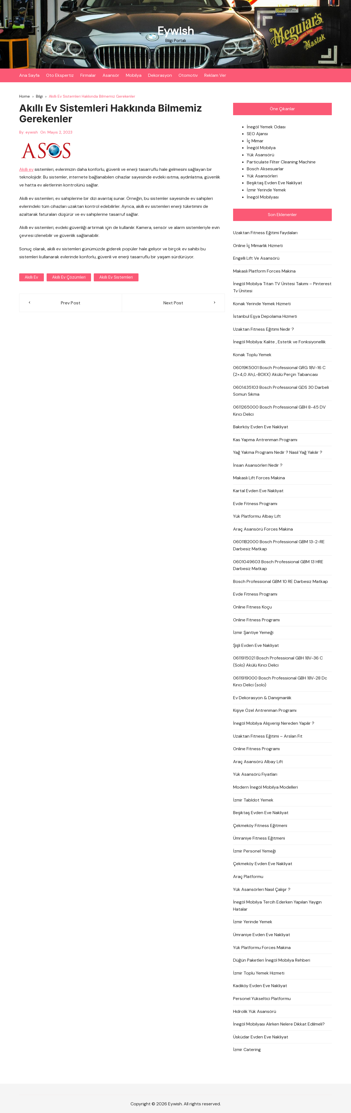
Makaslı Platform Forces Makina (264, 271)
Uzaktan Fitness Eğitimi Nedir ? (263, 329)
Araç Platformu (248, 876)
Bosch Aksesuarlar (265, 169)
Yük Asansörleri (262, 176)
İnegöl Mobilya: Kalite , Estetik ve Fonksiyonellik (279, 342)
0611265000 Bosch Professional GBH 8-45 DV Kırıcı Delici (279, 410)
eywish (32, 132)
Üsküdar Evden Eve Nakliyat (260, 1037)
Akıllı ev (26, 169)
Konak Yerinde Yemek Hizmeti (262, 304)
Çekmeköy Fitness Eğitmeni (260, 825)
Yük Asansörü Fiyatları (255, 774)
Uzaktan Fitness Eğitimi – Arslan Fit (267, 736)
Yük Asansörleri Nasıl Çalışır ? (261, 889)
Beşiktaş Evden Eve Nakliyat (274, 183)
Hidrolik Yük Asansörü (254, 1011)
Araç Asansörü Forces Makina (263, 529)
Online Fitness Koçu (252, 607)
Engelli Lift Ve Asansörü (256, 258)
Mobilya (133, 75)
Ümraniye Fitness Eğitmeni (259, 838)
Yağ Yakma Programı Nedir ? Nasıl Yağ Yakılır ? (277, 452)
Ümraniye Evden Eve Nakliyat (261, 935)
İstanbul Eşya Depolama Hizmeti (265, 316)
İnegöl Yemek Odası (266, 127)
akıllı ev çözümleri (68, 277)
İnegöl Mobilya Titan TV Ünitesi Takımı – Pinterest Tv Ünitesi (282, 287)
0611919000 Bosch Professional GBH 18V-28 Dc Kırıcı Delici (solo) (280, 681)
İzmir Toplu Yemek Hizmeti (258, 973)
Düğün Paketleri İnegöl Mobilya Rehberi (271, 960)
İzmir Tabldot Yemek (253, 800)
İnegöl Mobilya (261, 148)
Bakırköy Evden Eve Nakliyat (260, 427)
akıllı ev (31, 277)
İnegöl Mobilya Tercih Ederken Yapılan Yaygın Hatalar (277, 905)
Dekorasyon (160, 75)
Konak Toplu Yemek (252, 355)
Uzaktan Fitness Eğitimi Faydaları (265, 233)
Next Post (173, 303)
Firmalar (88, 75)
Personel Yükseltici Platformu (262, 998)
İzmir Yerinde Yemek (266, 190)
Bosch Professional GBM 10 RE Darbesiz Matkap (280, 581)
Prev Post (70, 303)
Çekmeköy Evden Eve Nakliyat (262, 864)
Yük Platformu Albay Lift (257, 516)
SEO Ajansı (257, 134)
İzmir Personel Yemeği (254, 851)
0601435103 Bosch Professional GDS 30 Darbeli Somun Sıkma (281, 390)
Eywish (175, 30)
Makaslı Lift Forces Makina (259, 478)
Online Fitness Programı (256, 620)
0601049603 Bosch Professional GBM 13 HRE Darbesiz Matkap (278, 565)
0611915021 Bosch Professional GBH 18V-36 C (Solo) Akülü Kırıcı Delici (278, 661)
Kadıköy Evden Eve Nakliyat (260, 986)
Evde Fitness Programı (255, 503)
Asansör (111, 75)
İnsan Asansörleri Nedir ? (257, 465)
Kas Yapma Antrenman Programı (265, 440)
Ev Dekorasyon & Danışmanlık (262, 698)
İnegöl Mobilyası (263, 197)
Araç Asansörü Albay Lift (258, 761)
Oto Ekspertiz (60, 75)
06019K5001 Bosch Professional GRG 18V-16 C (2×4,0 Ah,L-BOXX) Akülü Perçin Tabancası (279, 371)
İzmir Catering (247, 1050)
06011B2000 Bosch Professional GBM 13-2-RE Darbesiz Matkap (279, 545)
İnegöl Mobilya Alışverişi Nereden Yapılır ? (273, 723)
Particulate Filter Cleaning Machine (281, 162)
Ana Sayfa (29, 75)
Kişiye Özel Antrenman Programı (264, 710)
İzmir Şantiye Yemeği (253, 632)
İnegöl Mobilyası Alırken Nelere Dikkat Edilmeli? (279, 1024)
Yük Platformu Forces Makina (262, 947)
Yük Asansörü (260, 155)
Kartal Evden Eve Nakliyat (258, 491)
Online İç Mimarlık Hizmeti (258, 245)
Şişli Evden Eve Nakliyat (256, 645)
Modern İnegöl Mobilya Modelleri (265, 787)
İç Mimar (255, 141)
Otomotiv (188, 75)
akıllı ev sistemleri (115, 277)
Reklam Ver (215, 75)
